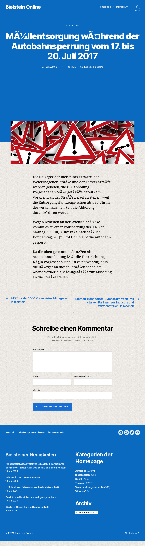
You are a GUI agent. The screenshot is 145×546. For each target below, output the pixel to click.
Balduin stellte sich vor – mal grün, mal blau (30, 502)
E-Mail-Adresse (82, 381)
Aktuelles (72, 26)
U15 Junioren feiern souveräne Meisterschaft (32, 492)
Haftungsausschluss (32, 437)
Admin (53, 67)
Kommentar (39, 354)
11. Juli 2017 (70, 67)
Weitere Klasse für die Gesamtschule (27, 512)
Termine (80, 488)
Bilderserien (82, 480)
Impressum (122, 6)
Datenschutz (58, 437)
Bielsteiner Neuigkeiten (34, 459)
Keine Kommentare (93, 67)
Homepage (105, 6)
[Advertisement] (72, 89)
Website (37, 395)
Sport (78, 484)
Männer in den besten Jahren (22, 482)
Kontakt (10, 437)
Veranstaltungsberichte (89, 492)
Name (36, 381)
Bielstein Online (27, 7)
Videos (79, 496)
